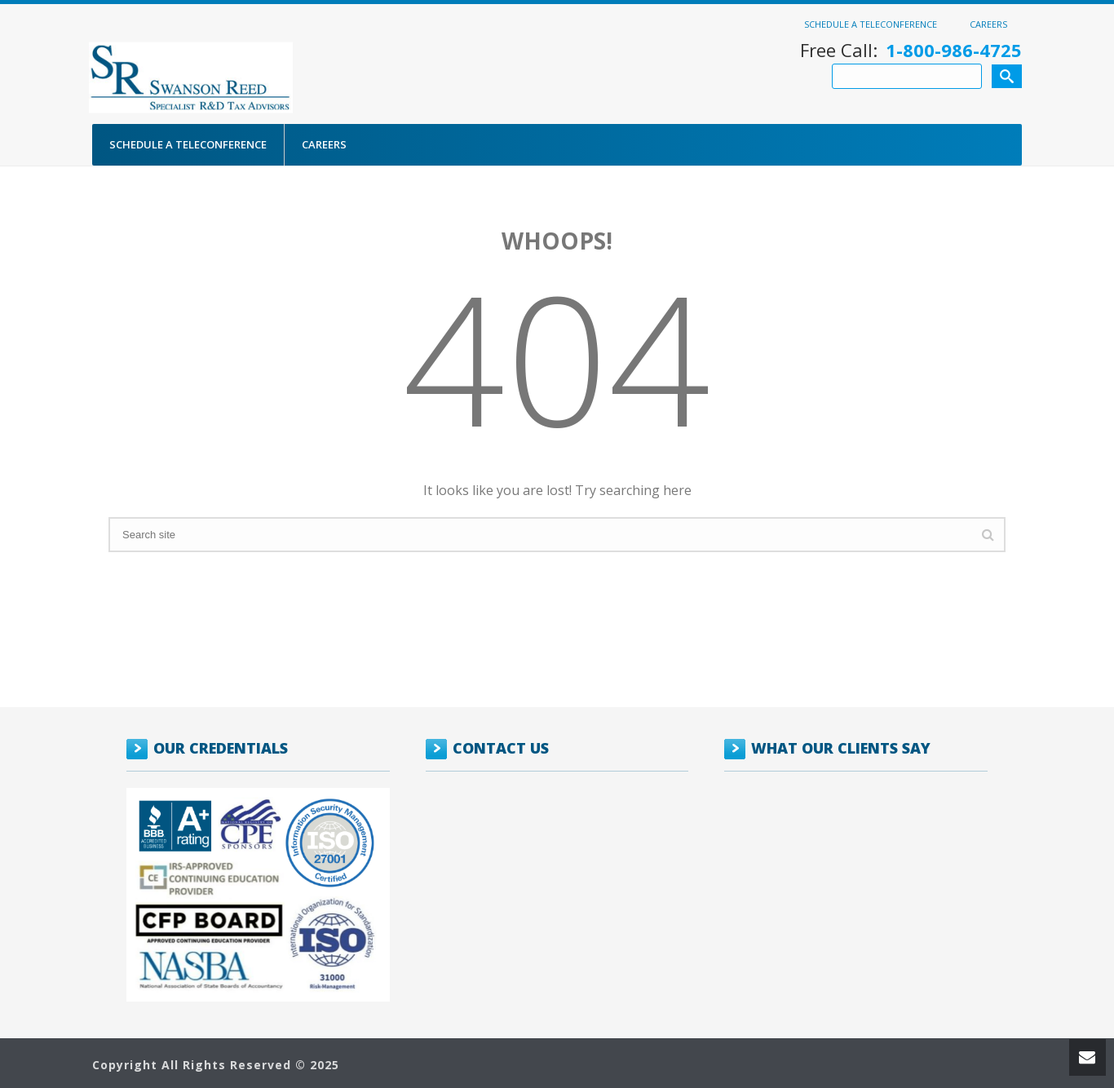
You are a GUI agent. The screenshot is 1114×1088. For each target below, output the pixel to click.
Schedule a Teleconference (870, 23)
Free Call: (911, 50)
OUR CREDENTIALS (220, 748)
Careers (988, 23)
